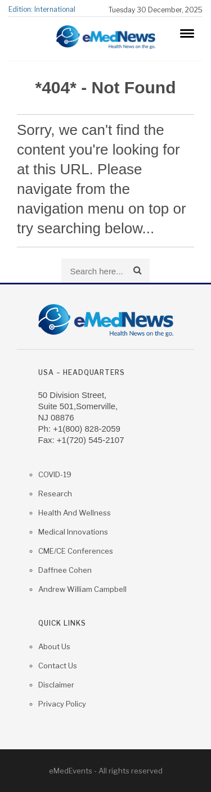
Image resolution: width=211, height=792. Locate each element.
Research (55, 493)
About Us (54, 646)
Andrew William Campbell (82, 589)
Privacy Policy (62, 703)
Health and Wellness (74, 512)
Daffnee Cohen (65, 569)
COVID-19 (54, 474)
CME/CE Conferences (75, 550)
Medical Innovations (73, 531)
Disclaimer (56, 684)
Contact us (57, 665)
